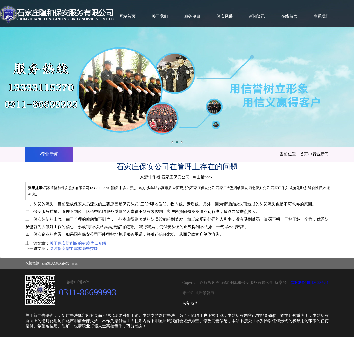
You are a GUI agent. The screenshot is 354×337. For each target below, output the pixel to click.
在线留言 (289, 16)
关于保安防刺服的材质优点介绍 (78, 243)
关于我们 (160, 16)
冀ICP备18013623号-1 (310, 282)
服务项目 (192, 16)
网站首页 (127, 16)
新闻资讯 (257, 16)
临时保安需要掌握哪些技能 (74, 248)
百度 (75, 263)
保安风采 (224, 16)
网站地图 (190, 303)
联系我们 (322, 16)
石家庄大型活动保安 (55, 263)
